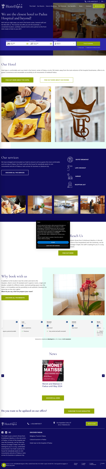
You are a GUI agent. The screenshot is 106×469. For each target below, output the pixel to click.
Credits (103, 463)
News (81, 6)
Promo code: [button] (81, 47)
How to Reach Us (51, 6)
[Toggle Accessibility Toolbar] (4, 465)
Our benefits (72, 6)
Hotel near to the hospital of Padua (41, 443)
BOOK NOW (99, 6)
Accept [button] (53, 242)
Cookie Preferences (93, 464)
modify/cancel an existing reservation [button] (92, 47)
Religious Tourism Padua (38, 436)
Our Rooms (40, 6)
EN (102, 1)
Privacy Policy (76, 464)
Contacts (88, 6)
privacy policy (48, 226)
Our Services (62, 6)
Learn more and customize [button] (53, 245)
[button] (18, 44)
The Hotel (32, 6)
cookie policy (58, 231)
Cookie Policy (83, 464)
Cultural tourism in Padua (38, 439)
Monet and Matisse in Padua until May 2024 (52, 385)
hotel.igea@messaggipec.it (61, 463)
